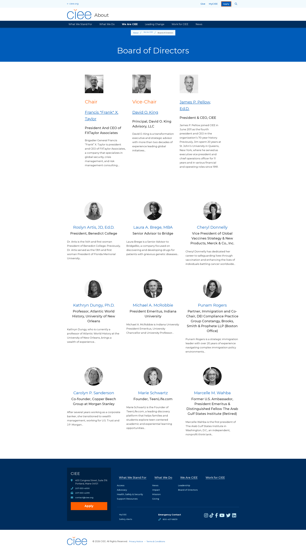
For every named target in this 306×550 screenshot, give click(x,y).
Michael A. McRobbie (153, 305)
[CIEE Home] (77, 546)
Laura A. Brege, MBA (153, 227)
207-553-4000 (82, 490)
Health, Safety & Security (130, 491)
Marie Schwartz (153, 392)
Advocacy (122, 486)
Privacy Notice (136, 538)
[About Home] (89, 14)
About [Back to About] (135, 33)
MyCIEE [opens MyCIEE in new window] (213, 3)
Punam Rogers (212, 305)
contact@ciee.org (84, 500)
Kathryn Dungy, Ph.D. (93, 305)
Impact (157, 486)
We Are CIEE (130, 24)
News (199, 24)
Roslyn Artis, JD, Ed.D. (94, 227)
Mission (157, 491)
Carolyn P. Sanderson (93, 392)
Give (203, 3)
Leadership (184, 482)
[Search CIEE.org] (236, 4)
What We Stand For (80, 24)
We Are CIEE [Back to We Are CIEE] (148, 33)
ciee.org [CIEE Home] (73, 3)
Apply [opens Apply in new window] (226, 4)
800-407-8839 (170, 516)
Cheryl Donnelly (212, 227)
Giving (156, 495)
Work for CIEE (180, 24)
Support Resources (127, 495)
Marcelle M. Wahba (212, 392)
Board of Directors (188, 486)
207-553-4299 (82, 495)
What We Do (107, 24)
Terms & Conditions (158, 538)
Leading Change (154, 24)
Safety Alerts (126, 516)
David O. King (148, 112)
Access (120, 482)
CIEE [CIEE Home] (76, 474)
